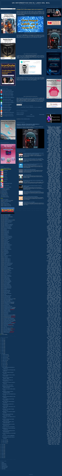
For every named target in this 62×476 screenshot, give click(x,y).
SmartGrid (48, 420)
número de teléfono (51, 337)
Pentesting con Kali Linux (8, 306)
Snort (54, 420)
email (60, 287)
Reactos (49, 349)
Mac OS (51, 407)
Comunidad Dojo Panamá (6, 183)
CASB (55, 389)
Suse (53, 351)
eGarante (49, 325)
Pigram (49, 321)
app (54, 245)
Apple (53, 139)
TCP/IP (51, 280)
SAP (54, 349)
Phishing (58, 159)
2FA (54, 163)
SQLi (52, 224)
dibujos (59, 205)
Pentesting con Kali (8, 200)
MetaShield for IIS (50, 366)
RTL (60, 348)
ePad (54, 430)
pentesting (50, 129)
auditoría (55, 149)
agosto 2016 (5, 360)
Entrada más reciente (20, 114)
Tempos (55, 142)
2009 (2, 453)
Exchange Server (50, 228)
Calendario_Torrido (54, 220)
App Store (49, 272)
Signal (59, 350)
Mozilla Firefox (52, 226)
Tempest (48, 266)
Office (57, 193)
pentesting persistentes (55, 381)
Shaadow (53, 350)
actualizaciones (58, 352)
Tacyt (60, 193)
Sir (47, 419)
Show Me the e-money (7, 255)
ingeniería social (50, 246)
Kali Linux (58, 200)
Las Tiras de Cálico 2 (7, 238)
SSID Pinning (48, 418)
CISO (51, 252)
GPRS (54, 177)
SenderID (48, 285)
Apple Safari (53, 272)
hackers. (51, 434)
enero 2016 (4, 442)
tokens (53, 165)
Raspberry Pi (6, 253)
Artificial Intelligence (56, 135)
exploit (54, 166)
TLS (53, 300)
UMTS (49, 301)
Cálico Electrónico (5, 192)
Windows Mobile (55, 280)
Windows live (55, 301)
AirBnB (60, 338)
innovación (58, 156)
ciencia (54, 312)
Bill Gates (54, 296)
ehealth (57, 266)
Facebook (57, 146)
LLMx (48, 405)
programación (58, 164)
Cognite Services (52, 328)
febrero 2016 (5, 441)
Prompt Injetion (54, 368)
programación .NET (51, 225)
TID (56, 207)
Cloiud (48, 391)
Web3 (60, 151)
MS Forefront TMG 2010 (7, 330)
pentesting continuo (50, 295)
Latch (39, 13)
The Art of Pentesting (7, 227)
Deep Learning (55, 158)
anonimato (53, 204)
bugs (51, 160)
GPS (52, 178)
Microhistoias (54, 366)
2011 (2, 450)
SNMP (51, 311)
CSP (48, 390)
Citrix (57, 188)
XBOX (60, 230)
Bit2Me (60, 204)
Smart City (52, 285)
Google (53, 131)
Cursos (50, 134)
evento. (56, 431)
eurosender (53, 431)
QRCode (58, 348)
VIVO (49, 312)
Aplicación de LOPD (7, 331)
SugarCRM (59, 421)
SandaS (54, 311)
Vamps (49, 323)
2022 (2, 344)
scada (59, 242)
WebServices (52, 352)
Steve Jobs (54, 261)
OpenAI (54, 185)
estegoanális (49, 379)
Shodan (49, 178)
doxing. (52, 430)
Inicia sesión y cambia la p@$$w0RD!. (8, 435)
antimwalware (58, 375)
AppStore (59, 314)
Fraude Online (6, 324)
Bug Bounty (6, 250)
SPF (55, 241)
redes (52, 149)
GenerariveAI (54, 395)
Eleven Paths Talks (27, 12)
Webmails (57, 226)
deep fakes (49, 271)
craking (55, 429)
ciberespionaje (57, 170)
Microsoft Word (52, 309)
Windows (49, 138)
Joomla (49, 232)
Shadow (56, 350)
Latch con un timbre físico (26, 36)
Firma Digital (58, 231)
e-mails (49, 231)
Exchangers (48, 394)
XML (57, 323)
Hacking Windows (7, 278)
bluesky (52, 429)
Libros (55, 132)
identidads (54, 436)
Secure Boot (49, 350)
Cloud (49, 186)
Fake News (54, 198)
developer (54, 189)
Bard (51, 227)
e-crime (59, 184)
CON (56, 165)
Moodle (56, 309)
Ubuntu (49, 184)
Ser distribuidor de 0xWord (5, 188)
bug (54, 151)
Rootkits (57, 279)
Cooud (55, 391)
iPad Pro (59, 435)
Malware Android (6, 292)
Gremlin (57, 298)
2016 (2, 353)
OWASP (53, 284)
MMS (48, 407)
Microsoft (55, 148)
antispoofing (49, 294)
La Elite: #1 (6, 256)
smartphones (51, 338)
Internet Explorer (54, 157)
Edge (51, 260)
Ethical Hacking (6, 203)
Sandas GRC (49, 322)
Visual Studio (53, 270)
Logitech (48, 406)
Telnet (55, 422)
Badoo (53, 388)
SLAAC (57, 299)
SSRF (59, 321)
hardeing (54, 434)
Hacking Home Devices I (8, 225)
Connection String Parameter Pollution (53, 267)
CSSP (50, 390)
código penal (59, 377)
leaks (60, 266)
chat (60, 226)
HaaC (58, 283)
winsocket (58, 444)
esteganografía (50, 206)
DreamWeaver (58, 392)
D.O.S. (54, 255)
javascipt (59, 336)
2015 (2, 444)
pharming (60, 381)
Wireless (54, 183)
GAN (56, 252)
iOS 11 (51, 435)
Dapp (48, 341)
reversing (49, 219)
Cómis (57, 391)
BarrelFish (55, 388)
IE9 (53, 260)
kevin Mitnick (53, 271)
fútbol (56, 294)
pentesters (53, 218)
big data (50, 152)
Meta (55, 260)
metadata (49, 180)
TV (53, 274)
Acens (51, 327)
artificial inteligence (49, 353)
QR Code (56, 310)
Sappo (60, 299)
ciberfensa (58, 376)
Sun (47, 245)
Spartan (49, 421)
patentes (51, 288)
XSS (51, 165)
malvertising (48, 326)
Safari (51, 274)
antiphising (49, 376)
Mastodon (54, 279)
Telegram (57, 190)
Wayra (55, 186)
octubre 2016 (5, 357)
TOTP (54, 212)
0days (57, 295)
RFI (60, 284)
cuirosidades (48, 430)
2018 (2, 350)
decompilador (49, 378)
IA (55, 129)
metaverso (49, 193)
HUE (55, 362)
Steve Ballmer (55, 421)
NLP (49, 367)
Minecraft (57, 408)
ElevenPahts (58, 272)
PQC (58, 284)
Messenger (59, 252)
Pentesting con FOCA (7, 303)
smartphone (49, 203)
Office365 (59, 240)
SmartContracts (50, 183)
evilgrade (57, 355)
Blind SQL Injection (57, 162)
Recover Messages (52, 299)
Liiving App (57, 405)
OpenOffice (50, 233)
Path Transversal (55, 367)
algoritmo (51, 281)
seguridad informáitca (50, 314)
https (60, 192)
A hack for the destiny (7, 280)
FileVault (56, 394)
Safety (58, 418)
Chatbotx (59, 390)
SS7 (55, 349)
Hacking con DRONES (7, 281)
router (60, 337)
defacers (60, 354)
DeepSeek (59, 215)
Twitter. (60, 422)
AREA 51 (4, 181)
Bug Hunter (6, 214)
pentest (49, 136)
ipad (48, 165)
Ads (59, 271)
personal (58, 145)
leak (59, 185)
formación (49, 133)
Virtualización (54, 293)
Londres (51, 406)
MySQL (53, 179)
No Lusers (54, 140)
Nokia (51, 367)
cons (59, 174)
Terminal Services (54, 202)
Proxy (49, 202)
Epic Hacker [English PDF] (8, 299)
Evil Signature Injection (58, 393)
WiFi (59, 158)
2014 (2, 446)
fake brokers (53, 379)
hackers (55, 136)
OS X (57, 260)
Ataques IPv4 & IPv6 (7, 204)
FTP (60, 267)
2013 (2, 447)
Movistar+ (53, 207)
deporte (53, 294)
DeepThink (56, 341)
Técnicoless (53, 192)
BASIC (48, 296)
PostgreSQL (52, 321)
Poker (51, 348)
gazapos (48, 434)
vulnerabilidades (49, 238)
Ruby (50, 239)
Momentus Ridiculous (50, 244)
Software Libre (51, 176)
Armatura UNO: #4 (7, 258)
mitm (58, 152)
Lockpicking (50, 365)
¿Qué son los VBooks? (4, 199)
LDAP (53, 197)
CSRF (54, 252)
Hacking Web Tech (7, 290)
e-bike (47, 355)
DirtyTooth (50, 240)
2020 (2, 347)
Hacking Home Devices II (8, 221)
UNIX (58, 311)
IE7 (49, 279)
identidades (51, 436)
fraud (56, 379)
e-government (56, 378)
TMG (47, 422)
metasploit (54, 152)
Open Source (49, 166)
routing (48, 338)
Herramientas (50, 161)
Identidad (56, 137)
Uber (60, 351)
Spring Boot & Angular (7, 270)
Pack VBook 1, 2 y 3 (4, 202)
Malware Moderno (7, 243)
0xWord (3, 462)
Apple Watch (54, 327)
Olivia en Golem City (8, 222)
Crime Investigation (7, 282)
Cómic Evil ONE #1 (7, 269)
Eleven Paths (23, 101)
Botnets (53, 203)
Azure (57, 204)
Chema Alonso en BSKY (5, 105)
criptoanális (58, 429)
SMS (49, 175)
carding (59, 301)
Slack (51, 351)
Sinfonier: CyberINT (7, 291)
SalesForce (58, 349)
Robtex (52, 349)
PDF (59, 203)
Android (49, 139)
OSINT (5, 254)
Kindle (52, 404)
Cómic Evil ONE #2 (7, 265)
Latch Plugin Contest (36, 77)
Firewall (54, 206)
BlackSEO (48, 220)
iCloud (57, 312)
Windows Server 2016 (7, 205)
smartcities (54, 288)
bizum (55, 376)
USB (55, 239)
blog (53, 170)
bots (57, 205)
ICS (60, 283)
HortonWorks (58, 362)
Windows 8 (55, 184)
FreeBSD (51, 395)
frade (47, 433)
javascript (58, 186)
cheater (60, 353)
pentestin (52, 313)
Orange (48, 334)
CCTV (53, 339)
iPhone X (58, 380)
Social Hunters (6, 239)
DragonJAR (4, 170)
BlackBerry (57, 296)
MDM (48, 308)
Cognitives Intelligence (57, 297)
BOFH (51, 296)
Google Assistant (50, 362)
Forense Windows (6, 332)
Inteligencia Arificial (49, 364)
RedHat (58, 269)
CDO (56, 215)
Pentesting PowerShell (7, 295)
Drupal (48, 298)
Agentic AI (50, 259)
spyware (57, 271)
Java (55, 193)
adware (58, 207)
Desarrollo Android (7, 309)
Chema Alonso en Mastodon (6, 104)
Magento (51, 308)
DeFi (60, 255)
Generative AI (58, 166)
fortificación (52, 175)
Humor (59, 133)
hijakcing (48, 435)
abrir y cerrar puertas (23, 79)
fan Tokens (49, 197)
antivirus (58, 233)
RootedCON (57, 334)
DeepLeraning (53, 392)
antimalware (50, 177)
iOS (55, 145)
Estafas (59, 148)
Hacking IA (6, 215)
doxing (49, 242)
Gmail (59, 171)
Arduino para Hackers (7, 267)
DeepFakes (53, 164)
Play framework (49, 368)
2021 (2, 346)
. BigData (60, 382)
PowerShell (53, 156)
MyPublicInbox (4, 463)
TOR (54, 205)
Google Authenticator (53, 247)
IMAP (48, 363)
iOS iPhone (56, 435)
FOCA (52, 142)
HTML (50, 224)
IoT (34, 107)
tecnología (48, 252)
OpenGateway (49, 241)
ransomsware (57, 337)
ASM (56, 282)
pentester (52, 215)
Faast (60, 188)
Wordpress (57, 179)
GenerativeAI (55, 150)
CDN (55, 339)
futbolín (60, 433)
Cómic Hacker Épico (7, 296)
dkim (60, 241)
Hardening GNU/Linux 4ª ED (8, 307)
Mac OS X (59, 183)
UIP (50, 423)
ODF (54, 211)
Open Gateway (52, 230)
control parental (58, 258)
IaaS (59, 363)
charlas (53, 134)
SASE (51, 417)
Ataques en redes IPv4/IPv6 (8, 319)
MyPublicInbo (53, 409)
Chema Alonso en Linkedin (6, 109)
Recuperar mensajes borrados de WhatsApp (30, 196)
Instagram (59, 211)
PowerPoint (54, 348)
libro (47, 172)
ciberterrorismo (58, 270)
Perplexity (59, 220)
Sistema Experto (51, 419)
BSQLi (52, 255)
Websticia (58, 261)
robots (58, 201)
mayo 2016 (4, 364)
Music (50, 284)
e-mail (54, 146)
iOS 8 (53, 435)
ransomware (56, 213)
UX (60, 311)
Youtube (48, 164)
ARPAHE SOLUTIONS (6, 187)
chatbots (55, 254)
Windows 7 (58, 163)
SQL (49, 335)
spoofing (53, 180)
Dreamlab (4, 174)
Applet (58, 327)
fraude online (50, 185)
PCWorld (48, 188)
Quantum (54, 201)
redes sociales (56, 176)
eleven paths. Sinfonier (58, 430)
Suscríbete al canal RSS (6, 110)
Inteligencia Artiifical (55, 364)
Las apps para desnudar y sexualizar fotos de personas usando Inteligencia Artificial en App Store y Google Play (33, 153)
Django (59, 341)
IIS (59, 177)
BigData (49, 157)
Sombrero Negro (6, 241)
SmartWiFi (56, 227)
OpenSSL (54, 273)
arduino (49, 234)
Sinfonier (55, 224)
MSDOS (48, 273)
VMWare (49, 352)
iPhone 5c (52, 380)
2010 (2, 451)
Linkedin (48, 226)
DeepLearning (57, 218)
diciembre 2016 (5, 354)
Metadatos (50, 144)
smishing (52, 443)
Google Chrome (50, 174)
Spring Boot (6, 266)
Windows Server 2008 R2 (51, 375)
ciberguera (51, 354)
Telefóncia (52, 422)
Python (49, 149)
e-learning (50, 355)
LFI (51, 279)
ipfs (60, 380)
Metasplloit (51, 408)
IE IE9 (59, 165)
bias (57, 241)
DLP (50, 283)
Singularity (48, 351)
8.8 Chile (4, 172)
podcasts (49, 171)
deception (58, 324)
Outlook (56, 265)
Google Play (58, 180)
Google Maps (53, 298)
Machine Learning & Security (8, 268)
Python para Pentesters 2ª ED (9, 298)
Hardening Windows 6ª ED (8, 323)
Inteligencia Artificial (51, 130)
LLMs (59, 144)
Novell (60, 298)
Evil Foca (48, 205)
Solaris (60, 420)
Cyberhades (3, 468)
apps (58, 202)
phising (48, 382)
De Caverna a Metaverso (8, 236)
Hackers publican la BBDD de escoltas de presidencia (32, 191)
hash (56, 336)
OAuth (53, 253)
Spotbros (51, 421)
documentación (49, 217)
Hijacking (56, 203)
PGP (60, 238)
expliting (52, 432)
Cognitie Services (51, 391)
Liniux (59, 405)
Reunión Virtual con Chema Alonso (8, 91)
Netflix (50, 253)
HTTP (54, 190)
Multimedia (52, 265)
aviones (57, 353)
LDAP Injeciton (59, 404)
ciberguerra (55, 187)
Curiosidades (56, 128)
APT (55, 197)
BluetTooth (51, 389)
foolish (60, 245)
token (53, 200)
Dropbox (53, 283)
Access (49, 327)
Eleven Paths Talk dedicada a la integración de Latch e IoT (31, 75)
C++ (53, 389)
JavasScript (53, 403)
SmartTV (51, 186)
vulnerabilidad (56, 338)
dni (59, 335)
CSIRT (60, 389)
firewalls (53, 325)
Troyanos (48, 192)
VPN (54, 216)
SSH (53, 239)
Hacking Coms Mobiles (7, 322)
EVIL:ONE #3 (6, 252)
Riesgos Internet (6, 271)
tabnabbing (50, 444)
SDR (60, 334)
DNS (50, 172)
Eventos (27, 107)
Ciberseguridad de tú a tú (8, 237)
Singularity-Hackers (5, 466)
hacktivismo (59, 217)
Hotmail (48, 230)
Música (54, 153)
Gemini (58, 175)
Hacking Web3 (6, 231)
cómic (52, 216)
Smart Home (56, 253)
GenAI (52, 137)
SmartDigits (59, 419)
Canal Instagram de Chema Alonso (8, 115)
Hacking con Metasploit (7, 276)
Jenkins (57, 403)
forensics (48, 227)
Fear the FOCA (4, 190)
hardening (50, 135)
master (52, 282)
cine (56, 211)
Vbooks (56, 274)
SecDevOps (50, 261)
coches (51, 266)
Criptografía (50, 153)
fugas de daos (56, 433)
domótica (58, 281)
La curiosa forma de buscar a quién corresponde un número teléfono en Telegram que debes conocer (32, 164)
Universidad (51, 143)
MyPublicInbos (57, 409)
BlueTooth (50, 190)
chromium (48, 354)
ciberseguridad (58, 130)
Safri (60, 418)
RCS (60, 368)
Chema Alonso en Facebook (6, 107)
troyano (56, 225)
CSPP (53, 243)
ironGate (58, 436)
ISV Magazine (56, 363)
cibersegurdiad (53, 377)
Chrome (58, 191)
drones (52, 242)
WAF (58, 274)
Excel (55, 200)
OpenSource (54, 233)
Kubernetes (6, 240)
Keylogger (59, 364)
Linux (59, 137)
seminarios (55, 314)
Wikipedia (54, 323)
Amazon (58, 189)
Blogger (58, 239)
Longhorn (54, 365)
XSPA (60, 293)
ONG (59, 256)
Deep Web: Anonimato (7, 293)
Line (48, 365)
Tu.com (56, 228)
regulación (52, 326)
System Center (57, 351)
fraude (51, 158)
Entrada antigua (41, 114)
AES (58, 326)
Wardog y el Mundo (7, 310)
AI (53, 129)
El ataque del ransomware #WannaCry (29, 169)
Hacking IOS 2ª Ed (7, 305)
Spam (57, 151)
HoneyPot (52, 307)
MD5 (57, 406)
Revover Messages (57, 416)
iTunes (48, 436)
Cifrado (59, 160)
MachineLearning (58, 365)
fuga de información (58, 214)
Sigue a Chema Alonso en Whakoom (8, 97)
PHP (59, 178)
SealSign (59, 265)
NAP (47, 367)
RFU (50, 416)
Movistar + (56, 174)
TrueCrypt (59, 322)
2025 (2, 340)
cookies (57, 287)
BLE (60, 246)
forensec (60, 432)
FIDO (51, 394)
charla (53, 214)
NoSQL (53, 310)
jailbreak (50, 179)
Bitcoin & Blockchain (7, 284)
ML (53, 228)
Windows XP (50, 187)
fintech (54, 432)
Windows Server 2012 (7, 316)
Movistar (54, 159)
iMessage (58, 294)
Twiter (57, 422)
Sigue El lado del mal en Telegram (7, 94)
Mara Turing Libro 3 (7, 245)
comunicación (56, 354)
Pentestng (59, 367)
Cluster (5, 294)
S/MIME (48, 311)
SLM (60, 269)
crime (57, 335)
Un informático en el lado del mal (31, 3)
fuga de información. (51, 433)
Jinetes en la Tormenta (7, 249)
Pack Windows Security (5, 196)
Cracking (55, 178)
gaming (54, 191)
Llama (52, 205)
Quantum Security (7, 216)
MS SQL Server (50, 212)
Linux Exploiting (6, 304)
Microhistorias (6, 312)
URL (52, 423)
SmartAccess (55, 419)
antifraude (54, 324)
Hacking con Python (7, 297)
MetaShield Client (55, 308)
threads (54, 382)
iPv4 (57, 185)
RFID (50, 269)
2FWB (60, 295)
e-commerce (56, 242)
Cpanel (53, 340)
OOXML (57, 198)
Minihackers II (6, 217)
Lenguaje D (51, 405)
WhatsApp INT (6, 235)
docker (57, 192)
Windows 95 (54, 335)
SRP (59, 417)
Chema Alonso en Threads (6, 99)
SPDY (58, 417)
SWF (56, 418)
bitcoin (52, 162)
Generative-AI (54, 147)
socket (55, 443)
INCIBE (51, 363)
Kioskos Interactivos (57, 307)
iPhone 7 (55, 380)
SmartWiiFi (51, 420)
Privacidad (49, 131)
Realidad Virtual (53, 269)
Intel (60, 268)
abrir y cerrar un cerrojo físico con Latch (34, 37)
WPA (51, 335)
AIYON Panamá (5, 185)
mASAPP (49, 313)
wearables (56, 382)
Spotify (57, 230)
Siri (58, 224)
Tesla (56, 311)
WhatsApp (49, 148)
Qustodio (57, 368)
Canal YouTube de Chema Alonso (7, 114)
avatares (55, 281)
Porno (48, 299)
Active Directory (54, 219)
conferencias (58, 131)
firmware (57, 432)
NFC (56, 240)
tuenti (52, 234)
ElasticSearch (48, 393)
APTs (60, 326)
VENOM (60, 423)
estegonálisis (49, 431)
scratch (55, 295)
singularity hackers (50, 211)
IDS (47, 279)
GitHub (59, 229)
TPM (49, 422)
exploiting (56, 171)
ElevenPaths (54, 133)
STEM (52, 418)
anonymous (49, 287)
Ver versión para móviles (30, 116)
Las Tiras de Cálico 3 (7, 226)
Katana (49, 404)
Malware (57, 134)
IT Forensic (4, 177)
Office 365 (59, 244)
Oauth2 (56, 244)
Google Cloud (57, 243)
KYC (47, 404)
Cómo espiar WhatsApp (27, 174)
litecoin (59, 325)
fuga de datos (57, 173)
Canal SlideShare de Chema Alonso (8, 112)
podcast (54, 172)
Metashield (52, 232)
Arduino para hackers (7, 201)
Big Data (5, 229)
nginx (47, 337)
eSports (54, 355)
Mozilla (59, 309)
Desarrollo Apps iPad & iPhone (9, 318)
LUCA (59, 147)
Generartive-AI (59, 395)
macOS (49, 218)
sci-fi (54, 246)
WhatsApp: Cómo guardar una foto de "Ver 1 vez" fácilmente (33, 158)
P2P (53, 227)
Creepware (56, 340)
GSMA (53, 268)
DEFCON (57, 255)
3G (51, 231)
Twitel (60, 227)
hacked (59, 187)
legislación (49, 215)
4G (54, 282)
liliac (47, 381)
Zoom (52, 324)
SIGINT (55, 417)
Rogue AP (59, 310)
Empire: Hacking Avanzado (8, 263)
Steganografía (50, 300)
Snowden (57, 420)
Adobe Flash (59, 288)
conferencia (51, 191)
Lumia (54, 406)
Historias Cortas (6, 230)
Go (50, 298)
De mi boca (49, 392)
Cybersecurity (58, 234)
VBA (57, 423)
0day (54, 234)
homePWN (48, 380)
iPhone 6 (60, 355)
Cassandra (53, 390)
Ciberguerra (6, 223)
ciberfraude (48, 377)
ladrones (56, 325)
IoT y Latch (26, 78)
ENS (53, 238)
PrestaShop (56, 321)
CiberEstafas (6, 242)
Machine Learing (54, 407)
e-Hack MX (4, 179)
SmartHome (50, 199)
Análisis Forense (6, 277)
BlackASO (50, 339)
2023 (2, 343)
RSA (53, 241)
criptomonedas (50, 163)
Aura (52, 148)
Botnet (60, 213)
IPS (53, 363)
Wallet (51, 301)
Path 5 (48, 239)
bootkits (51, 312)
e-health (54, 266)
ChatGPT (50, 146)
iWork (59, 312)
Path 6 (51, 334)
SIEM (53, 417)
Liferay (54, 405)
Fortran (48, 395)
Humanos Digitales (55, 256)
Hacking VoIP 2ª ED (7, 311)
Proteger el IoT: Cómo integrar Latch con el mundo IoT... (30, 9)
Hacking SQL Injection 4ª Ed (8, 320)
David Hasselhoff (54, 259)
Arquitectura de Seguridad (8, 224)
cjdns (56, 377)
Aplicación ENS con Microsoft (8, 321)
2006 (2, 457)
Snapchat (53, 322)
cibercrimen (50, 159)
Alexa (59, 219)
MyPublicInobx (58, 366)
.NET (57, 177)
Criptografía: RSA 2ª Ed (8, 308)
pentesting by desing (57, 313)
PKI (57, 273)
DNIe (48, 247)
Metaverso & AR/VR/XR (8, 228)
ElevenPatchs (53, 393)
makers (52, 213)
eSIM (59, 378)
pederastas (50, 381)
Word (55, 375)
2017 (2, 351)
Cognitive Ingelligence (50, 297)
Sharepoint (49, 270)
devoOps (53, 378)
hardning (60, 434)
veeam (55, 444)
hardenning (56, 434)
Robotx (48, 417)
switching (55, 326)
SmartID (56, 285)
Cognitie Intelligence (58, 328)
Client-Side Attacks (7, 279)
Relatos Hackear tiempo (8, 244)
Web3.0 (51, 323)
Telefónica (59, 132)
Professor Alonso (4, 191)
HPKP (53, 362)
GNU (56, 283)
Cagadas (48, 328)
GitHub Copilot (57, 268)
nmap (48, 288)
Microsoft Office (57, 232)
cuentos (57, 245)
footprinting (48, 213)
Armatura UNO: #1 (7, 262)
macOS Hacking (6, 283)
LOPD (48, 214)
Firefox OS (59, 394)
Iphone (49, 137)
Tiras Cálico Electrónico (8, 264)
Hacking (49, 126)
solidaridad (50, 382)
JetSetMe (59, 403)
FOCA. (54, 394)
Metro (54, 408)
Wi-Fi (57, 293)
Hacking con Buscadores (8, 325)
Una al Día (5, 326)
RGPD (52, 416)
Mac (50, 214)
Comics (53, 138)
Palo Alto (48, 348)
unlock (53, 444)
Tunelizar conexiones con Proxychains (8, 426)
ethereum (54, 217)
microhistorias (53, 188)
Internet (49, 140)
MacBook (51, 273)
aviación (54, 353)
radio (52, 193)
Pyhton (54, 334)
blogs (58, 172)
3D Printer (57, 246)
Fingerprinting (57, 138)
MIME (60, 406)
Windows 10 (52, 173)
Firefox (52, 171)
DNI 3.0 (60, 391)
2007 (2, 456)
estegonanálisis (50, 336)
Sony (56, 322)
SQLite (50, 257)
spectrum (58, 443)
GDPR (54, 240)
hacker (56, 229)
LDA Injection (55, 404)
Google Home (50, 256)
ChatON (56, 390)
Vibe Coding (49, 293)
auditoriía (49, 429)
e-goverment (58, 212)
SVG (54, 418)
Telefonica (56, 300)
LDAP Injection (50, 201)
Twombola (48, 423)
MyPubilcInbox (49, 310)
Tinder (59, 300)
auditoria (53, 376)
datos (59, 216)
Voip (56, 216)
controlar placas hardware (31, 79)
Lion (48, 284)
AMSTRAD (50, 243)
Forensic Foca (49, 268)
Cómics (49, 147)
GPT (56, 175)
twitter (52, 151)
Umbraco (55, 423)
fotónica (54, 336)
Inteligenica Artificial (55, 402)
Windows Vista (55, 160)
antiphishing (51, 245)
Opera (60, 260)
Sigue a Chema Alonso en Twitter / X (8, 102)
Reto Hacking (56, 143)
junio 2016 (4, 363)
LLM (59, 136)
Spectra (59, 142)
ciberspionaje (53, 287)
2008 (2, 454)
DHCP (59, 340)
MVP (47, 269)
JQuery (50, 403)
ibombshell (48, 282)
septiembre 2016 (5, 358)
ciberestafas (55, 199)
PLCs (56, 284)
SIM (48, 257)
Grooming (49, 307)
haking (59, 379)
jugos (60, 436)
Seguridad (53, 257)
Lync (55, 406)
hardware (31, 107)
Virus (56, 257)
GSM (59, 225)
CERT (58, 389)
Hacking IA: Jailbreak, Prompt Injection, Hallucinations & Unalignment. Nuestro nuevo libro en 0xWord (28, 125)
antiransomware (50, 254)
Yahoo (53, 229)
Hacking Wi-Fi (6, 251)
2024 (2, 341)
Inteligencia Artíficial (49, 402)
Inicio (31, 114)
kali (51, 184)
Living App (50, 189)
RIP (54, 416)
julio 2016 (4, 361)
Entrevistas (55, 144)
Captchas (53, 231)
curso (49, 216)
